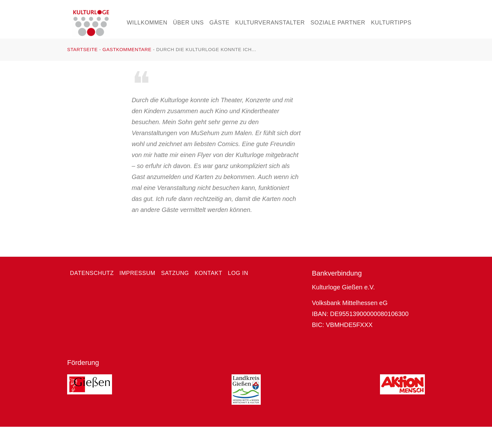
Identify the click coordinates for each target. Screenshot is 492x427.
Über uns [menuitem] (188, 22)
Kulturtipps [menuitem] (391, 22)
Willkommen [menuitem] (147, 22)
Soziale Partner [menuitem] (337, 22)
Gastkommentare (127, 49)
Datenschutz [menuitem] (92, 273)
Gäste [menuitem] (219, 22)
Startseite (82, 49)
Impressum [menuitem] (138, 273)
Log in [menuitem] (238, 273)
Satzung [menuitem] (175, 273)
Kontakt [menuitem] (208, 273)
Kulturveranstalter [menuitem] (270, 22)
